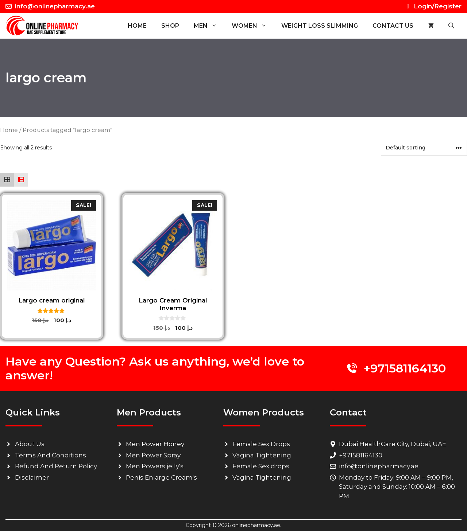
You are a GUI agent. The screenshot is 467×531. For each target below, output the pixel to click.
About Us (30, 444)
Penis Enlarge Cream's (161, 477)
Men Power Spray (153, 455)
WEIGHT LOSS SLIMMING (319, 25)
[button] (451, 26)
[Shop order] (424, 148)
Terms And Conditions (50, 455)
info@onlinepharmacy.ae (55, 6)
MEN (209, 26)
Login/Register (433, 6)
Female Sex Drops (261, 444)
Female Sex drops (260, 466)
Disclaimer (32, 477)
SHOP (170, 25)
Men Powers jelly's (155, 466)
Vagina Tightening (261, 455)
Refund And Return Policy (56, 466)
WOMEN (253, 26)
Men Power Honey (155, 444)
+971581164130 (404, 368)
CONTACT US (393, 25)
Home (137, 25)
